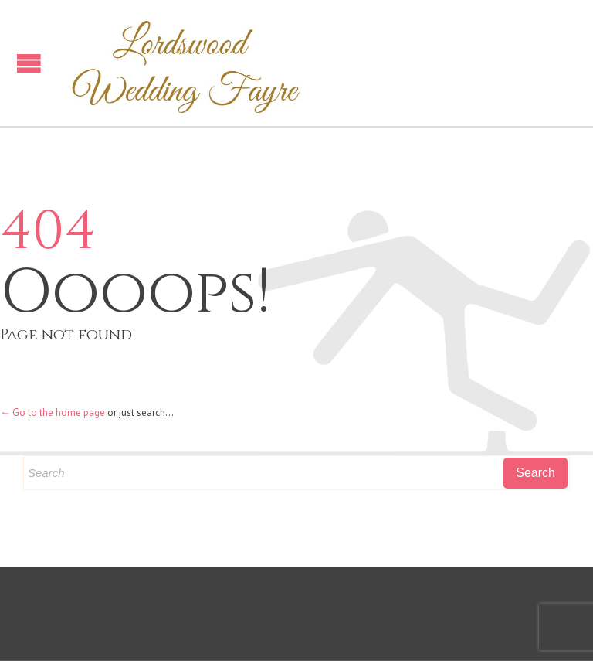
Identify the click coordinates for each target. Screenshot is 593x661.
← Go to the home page (52, 412)
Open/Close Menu (29, 63)
